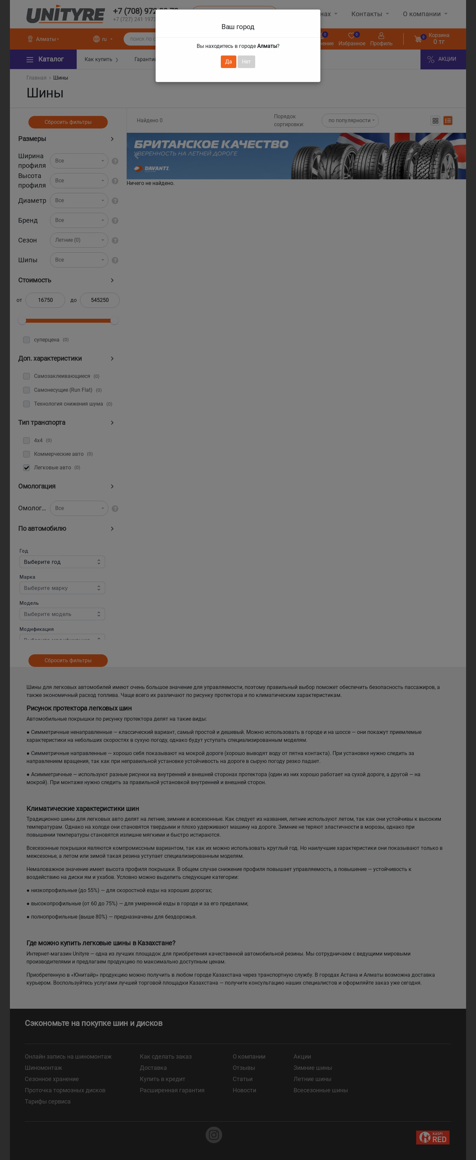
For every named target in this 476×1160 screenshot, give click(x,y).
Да (228, 61)
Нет (246, 61)
